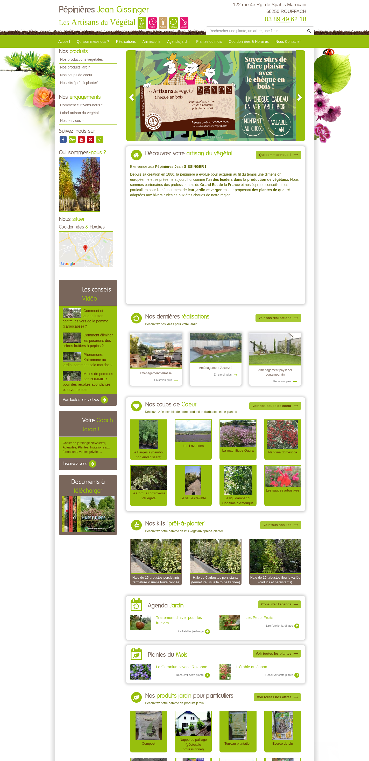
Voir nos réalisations (278, 318)
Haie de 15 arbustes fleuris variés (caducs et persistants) (275, 580)
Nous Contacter (288, 41)
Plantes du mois (209, 41)
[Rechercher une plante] (255, 30)
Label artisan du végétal (79, 113)
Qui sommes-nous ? (93, 41)
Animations (151, 41)
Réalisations (126, 41)
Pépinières (103, 9)
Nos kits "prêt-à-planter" (79, 83)
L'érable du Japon (251, 667)
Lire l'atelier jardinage (193, 631)
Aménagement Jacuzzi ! (215, 368)
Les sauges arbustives (282, 490)
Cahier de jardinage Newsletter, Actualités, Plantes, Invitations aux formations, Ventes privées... (86, 447)
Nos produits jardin (75, 67)
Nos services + (72, 121)
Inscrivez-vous (80, 464)
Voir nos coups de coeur (275, 406)
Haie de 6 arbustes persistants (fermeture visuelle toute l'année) (215, 580)
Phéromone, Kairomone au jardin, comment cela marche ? (87, 359)
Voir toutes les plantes (277, 653)
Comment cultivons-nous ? (81, 105)
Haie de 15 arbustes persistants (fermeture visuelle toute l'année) (156, 580)
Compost (148, 743)
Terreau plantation (237, 743)
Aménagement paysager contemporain (275, 372)
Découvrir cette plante (193, 675)
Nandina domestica (282, 452)
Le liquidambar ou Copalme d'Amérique (238, 500)
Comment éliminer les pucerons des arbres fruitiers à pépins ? (88, 340)
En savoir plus (166, 380)
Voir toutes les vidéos (86, 400)
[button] (131, 95)
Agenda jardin (178, 41)
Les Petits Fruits (259, 617)
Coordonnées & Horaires (249, 41)
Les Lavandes (193, 446)
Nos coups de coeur (76, 75)
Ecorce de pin (282, 743)
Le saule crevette (193, 498)
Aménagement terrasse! (156, 373)
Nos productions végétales (81, 59)
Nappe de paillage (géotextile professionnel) (193, 744)
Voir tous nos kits (280, 525)
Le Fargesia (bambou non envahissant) (149, 454)
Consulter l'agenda (279, 604)
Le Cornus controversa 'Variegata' (149, 495)
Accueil (64, 41)
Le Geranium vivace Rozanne (181, 667)
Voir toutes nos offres (277, 697)
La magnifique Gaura (238, 450)
